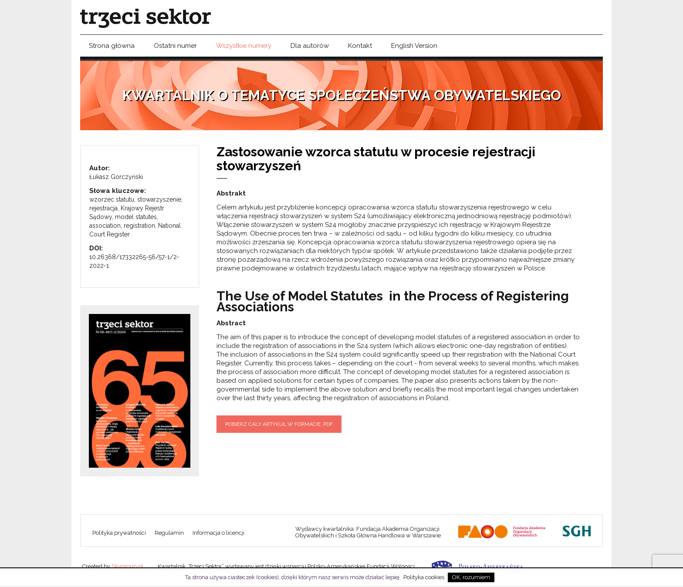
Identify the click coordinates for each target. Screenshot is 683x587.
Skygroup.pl (127, 566)
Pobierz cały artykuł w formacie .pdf (279, 424)
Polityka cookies (423, 577)
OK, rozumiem (471, 577)
